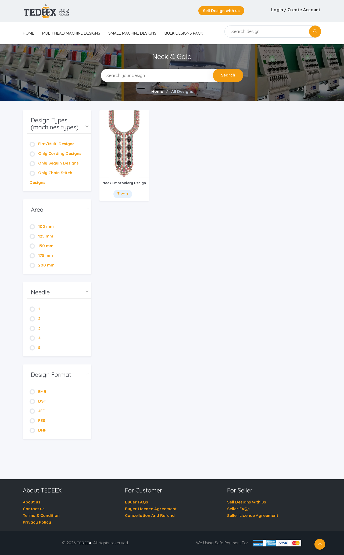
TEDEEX (84, 542)
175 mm (41, 255)
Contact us (34, 508)
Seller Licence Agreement (252, 515)
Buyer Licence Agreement (151, 508)
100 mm (42, 226)
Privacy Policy (37, 522)
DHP (38, 430)
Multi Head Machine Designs (71, 33)
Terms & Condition (41, 515)
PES (37, 420)
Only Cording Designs (55, 153)
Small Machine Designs (132, 33)
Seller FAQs (238, 508)
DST (38, 401)
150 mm (41, 245)
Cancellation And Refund (150, 515)
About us (31, 502)
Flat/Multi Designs (52, 143)
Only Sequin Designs (54, 163)
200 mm (42, 265)
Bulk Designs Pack (183, 33)
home (28, 33)
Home (157, 91)
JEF (37, 410)
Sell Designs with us (246, 502)
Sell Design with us (221, 10)
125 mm (41, 236)
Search (228, 75)
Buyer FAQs (136, 502)
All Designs (182, 91)
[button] (59, 124)
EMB (38, 391)
